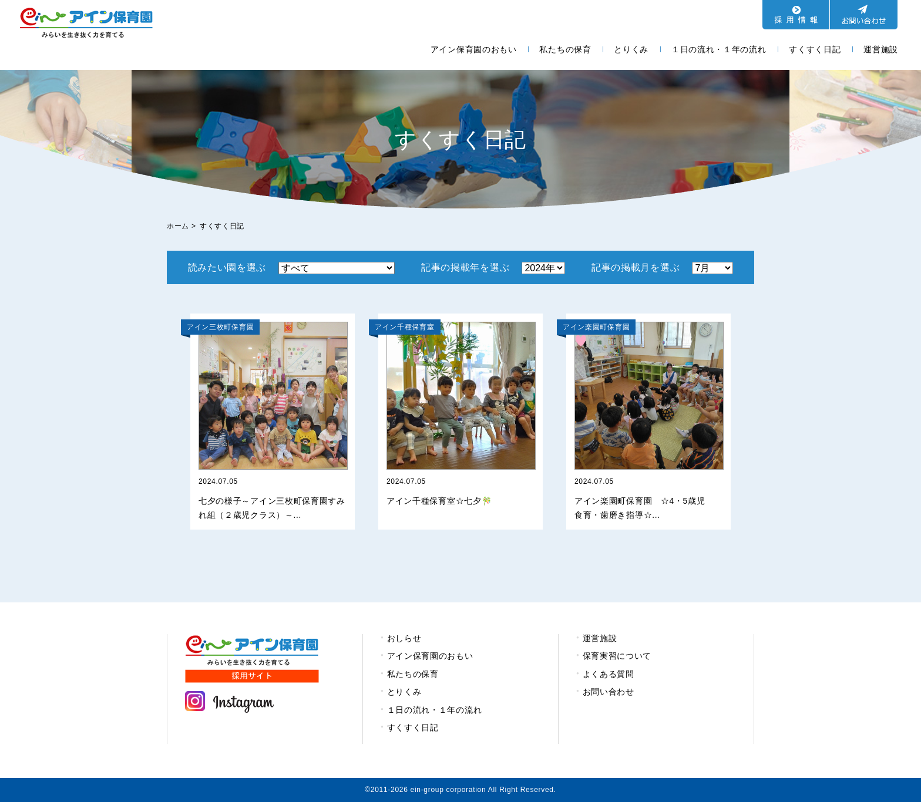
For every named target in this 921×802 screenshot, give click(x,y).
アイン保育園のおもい (474, 49)
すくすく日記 (815, 49)
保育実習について (617, 656)
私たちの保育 (565, 49)
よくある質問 (608, 674)
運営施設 (880, 49)
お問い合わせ (608, 691)
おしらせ (404, 638)
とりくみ (631, 49)
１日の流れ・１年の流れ (719, 49)
